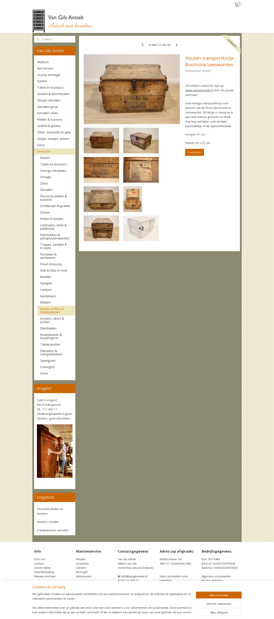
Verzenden (82, 563)
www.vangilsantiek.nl (199, 90)
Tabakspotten (50, 344)
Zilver (44, 183)
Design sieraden (48, 100)
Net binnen (45, 68)
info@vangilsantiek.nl (50, 414)
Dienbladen (48, 328)
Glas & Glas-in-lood (53, 270)
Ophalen (81, 568)
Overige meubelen (53, 171)
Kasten (42, 81)
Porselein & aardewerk (48, 256)
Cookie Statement (213, 585)
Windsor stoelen (47, 522)
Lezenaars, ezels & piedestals (53, 227)
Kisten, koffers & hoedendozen (52, 310)
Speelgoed (47, 360)
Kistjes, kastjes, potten (53, 139)
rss (158, 612)
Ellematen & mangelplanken (51, 352)
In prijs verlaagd (48, 75)
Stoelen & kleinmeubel (53, 94)
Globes (45, 212)
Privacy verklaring (212, 580)
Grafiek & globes (49, 126)
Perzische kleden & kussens (53, 198)
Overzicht (194, 152)
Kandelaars (48, 296)
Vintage (45, 177)
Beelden (46, 277)
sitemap (150, 612)
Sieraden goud (47, 107)
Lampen (46, 290)
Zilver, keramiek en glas (54, 132)
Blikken (45, 302)
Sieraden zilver (47, 113)
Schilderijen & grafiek (55, 206)
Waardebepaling (44, 572)
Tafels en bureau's (50, 87)
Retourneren (83, 576)
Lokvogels (47, 367)
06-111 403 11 (130, 580)
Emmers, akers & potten (52, 320)
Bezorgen (82, 572)
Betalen (80, 559)
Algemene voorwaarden (216, 576)
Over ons (39, 559)
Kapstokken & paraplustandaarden (54, 236)
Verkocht (43, 151)
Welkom (43, 62)
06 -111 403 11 (47, 409)
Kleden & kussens (49, 119)
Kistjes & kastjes (51, 219)
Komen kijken (42, 568)
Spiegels (46, 283)
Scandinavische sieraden (52, 530)
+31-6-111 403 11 (129, 585)
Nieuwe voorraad (44, 576)
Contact (39, 563)
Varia (41, 145)
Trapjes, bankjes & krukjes (53, 246)
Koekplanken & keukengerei (51, 336)
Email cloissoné (51, 264)
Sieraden (46, 190)
